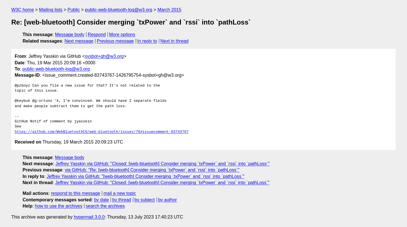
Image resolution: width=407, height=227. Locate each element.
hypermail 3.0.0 (89, 217)
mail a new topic (120, 193)
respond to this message (75, 193)
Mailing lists (50, 9)
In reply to (147, 41)
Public (73, 9)
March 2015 (169, 9)
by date (101, 199)
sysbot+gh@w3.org (104, 56)
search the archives (105, 206)
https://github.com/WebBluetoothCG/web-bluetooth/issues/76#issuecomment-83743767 (102, 132)
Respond (97, 34)
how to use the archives (58, 206)
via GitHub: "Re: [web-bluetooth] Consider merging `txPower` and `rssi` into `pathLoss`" (152, 170)
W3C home (22, 9)
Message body (69, 34)
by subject (144, 199)
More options (122, 34)
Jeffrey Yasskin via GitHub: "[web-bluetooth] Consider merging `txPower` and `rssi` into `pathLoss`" (145, 176)
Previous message (115, 41)
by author (167, 199)
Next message (79, 41)
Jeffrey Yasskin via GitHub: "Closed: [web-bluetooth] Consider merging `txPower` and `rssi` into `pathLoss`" (163, 163)
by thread (121, 199)
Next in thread (174, 41)
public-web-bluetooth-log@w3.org (118, 9)
